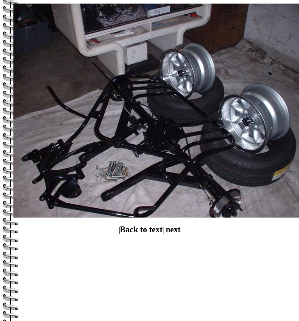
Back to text (141, 229)
